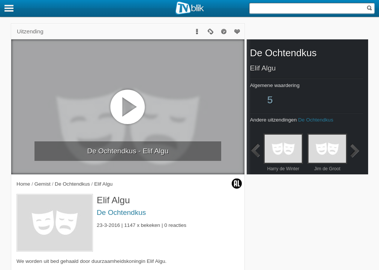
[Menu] (9, 8)
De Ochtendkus (121, 212)
